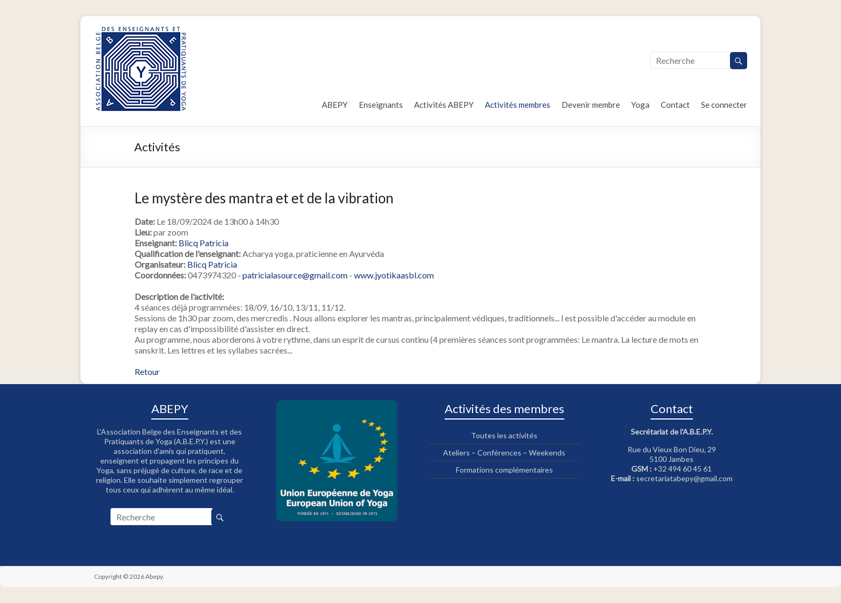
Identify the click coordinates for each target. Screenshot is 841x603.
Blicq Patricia (203, 243)
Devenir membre (591, 104)
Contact (675, 104)
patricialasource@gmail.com (295, 275)
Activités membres (517, 104)
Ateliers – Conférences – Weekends (504, 452)
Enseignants (381, 104)
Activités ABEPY (444, 104)
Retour (147, 371)
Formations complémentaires (504, 469)
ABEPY (335, 104)
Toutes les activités (504, 435)
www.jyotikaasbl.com (394, 275)
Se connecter (724, 104)
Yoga (640, 104)
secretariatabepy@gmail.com (684, 478)
